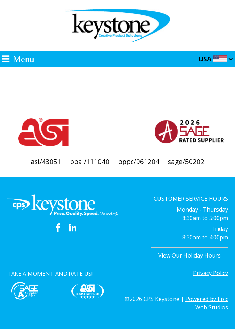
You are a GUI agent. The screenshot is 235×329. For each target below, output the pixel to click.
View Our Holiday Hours (189, 255)
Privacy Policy (210, 273)
